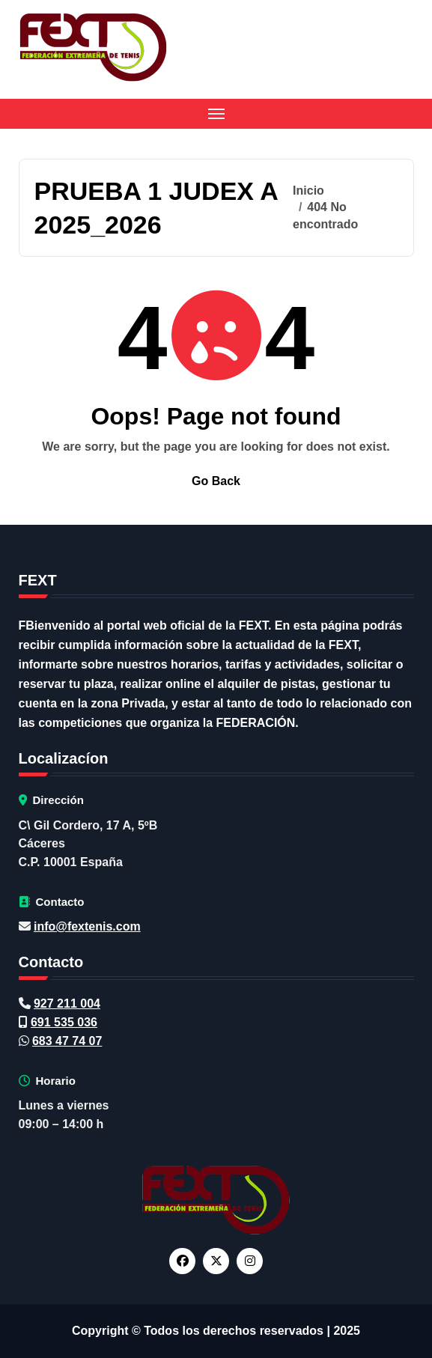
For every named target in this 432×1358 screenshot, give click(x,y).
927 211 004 (67, 1003)
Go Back (216, 481)
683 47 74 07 (67, 1041)
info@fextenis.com (87, 926)
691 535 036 (64, 1022)
